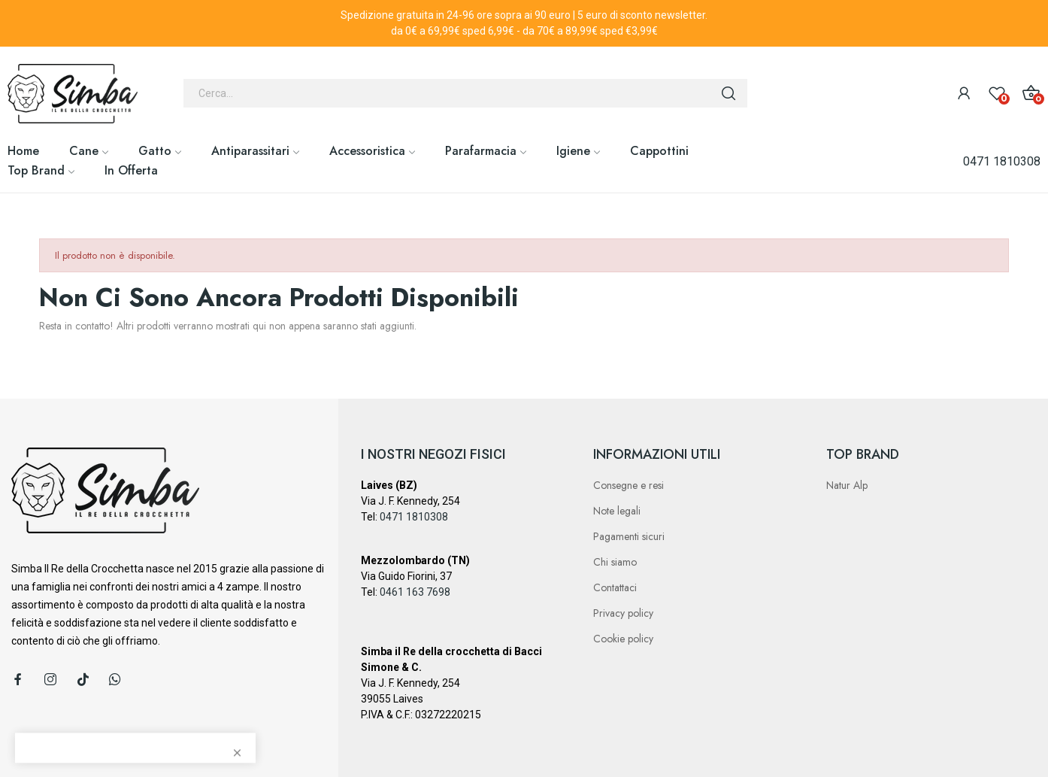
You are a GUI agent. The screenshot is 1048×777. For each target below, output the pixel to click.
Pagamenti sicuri (629, 536)
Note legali (617, 510)
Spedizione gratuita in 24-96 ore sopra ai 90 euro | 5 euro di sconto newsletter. (524, 15)
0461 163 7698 (415, 592)
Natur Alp (847, 485)
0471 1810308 (1001, 161)
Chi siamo (615, 561)
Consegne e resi (628, 485)
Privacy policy (623, 613)
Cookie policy (623, 638)
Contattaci (615, 587)
